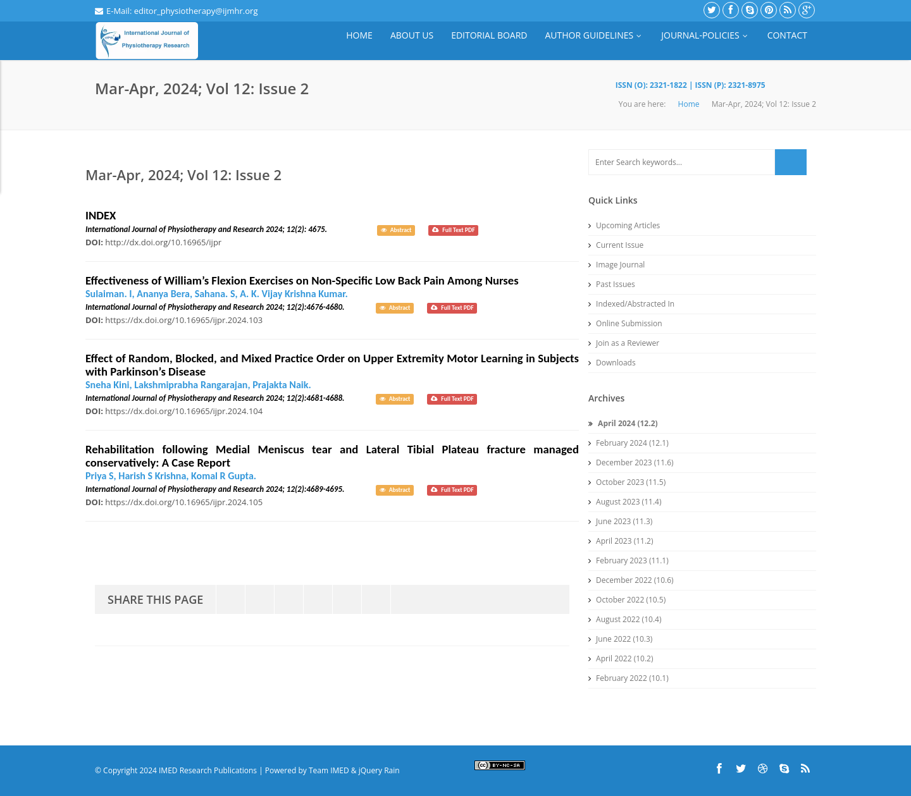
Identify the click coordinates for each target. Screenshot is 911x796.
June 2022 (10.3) (620, 639)
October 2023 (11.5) (627, 482)
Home (359, 35)
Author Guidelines (594, 35)
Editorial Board (489, 35)
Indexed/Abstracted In (631, 303)
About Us (411, 35)
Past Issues (611, 284)
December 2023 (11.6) (631, 462)
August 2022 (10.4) (624, 619)
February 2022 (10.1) (628, 678)
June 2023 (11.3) (620, 521)
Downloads (612, 362)
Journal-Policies (705, 35)
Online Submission (625, 323)
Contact (787, 35)
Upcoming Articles (624, 225)
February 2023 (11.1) (628, 560)
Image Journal (616, 264)
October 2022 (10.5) (627, 599)
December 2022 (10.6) (631, 580)
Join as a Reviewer (623, 343)
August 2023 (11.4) (624, 501)
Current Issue (615, 245)
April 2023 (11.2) (621, 541)
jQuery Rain (379, 770)
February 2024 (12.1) (628, 443)
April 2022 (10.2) (621, 658)
